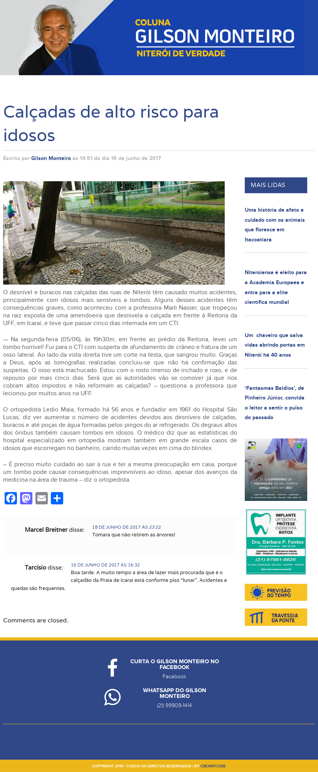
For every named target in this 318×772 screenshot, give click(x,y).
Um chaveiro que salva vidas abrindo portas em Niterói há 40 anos (275, 345)
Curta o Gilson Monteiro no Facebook (174, 664)
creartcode (213, 766)
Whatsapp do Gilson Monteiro (174, 693)
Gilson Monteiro (51, 158)
